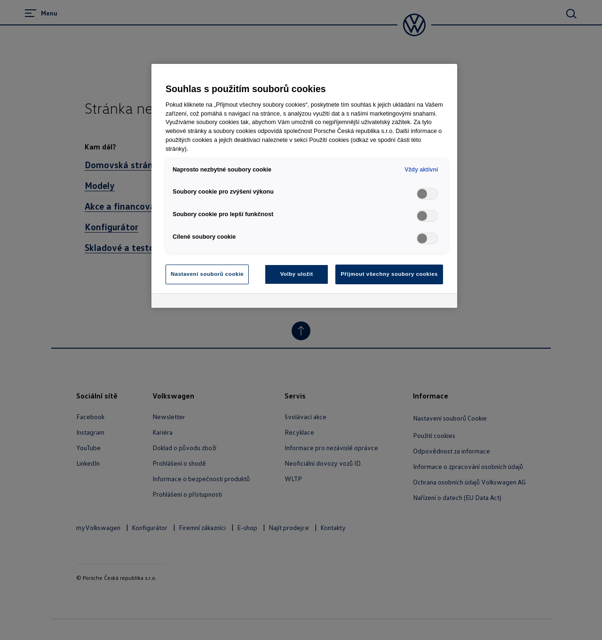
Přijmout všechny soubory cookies (389, 274)
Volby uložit (296, 274)
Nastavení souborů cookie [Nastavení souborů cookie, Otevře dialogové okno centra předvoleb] (207, 274)
